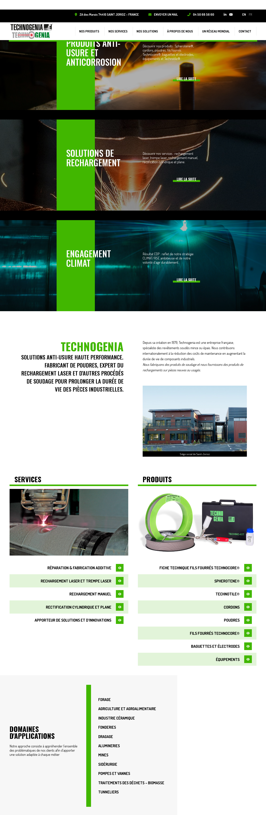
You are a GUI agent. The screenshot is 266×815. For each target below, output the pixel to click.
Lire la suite (186, 78)
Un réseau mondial (218, 29)
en (243, 14)
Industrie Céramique (116, 714)
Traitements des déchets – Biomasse (131, 781)
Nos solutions (153, 29)
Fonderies (107, 723)
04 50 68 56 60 (203, 14)
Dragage (105, 733)
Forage (104, 695)
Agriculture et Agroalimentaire (127, 704)
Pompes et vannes (114, 771)
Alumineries (109, 743)
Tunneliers (108, 790)
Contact (246, 29)
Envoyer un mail (165, 14)
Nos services (125, 29)
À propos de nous (184, 29)
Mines (103, 752)
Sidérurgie (107, 762)
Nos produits (98, 29)
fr (250, 14)
